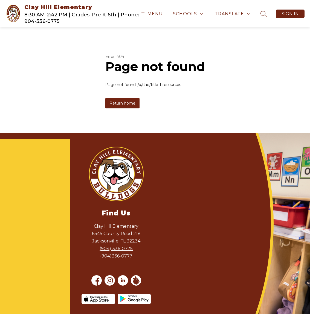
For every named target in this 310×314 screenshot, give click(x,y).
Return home (122, 103)
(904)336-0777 (116, 256)
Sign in (290, 13)
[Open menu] (151, 13)
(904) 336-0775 (116, 248)
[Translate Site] (232, 13)
